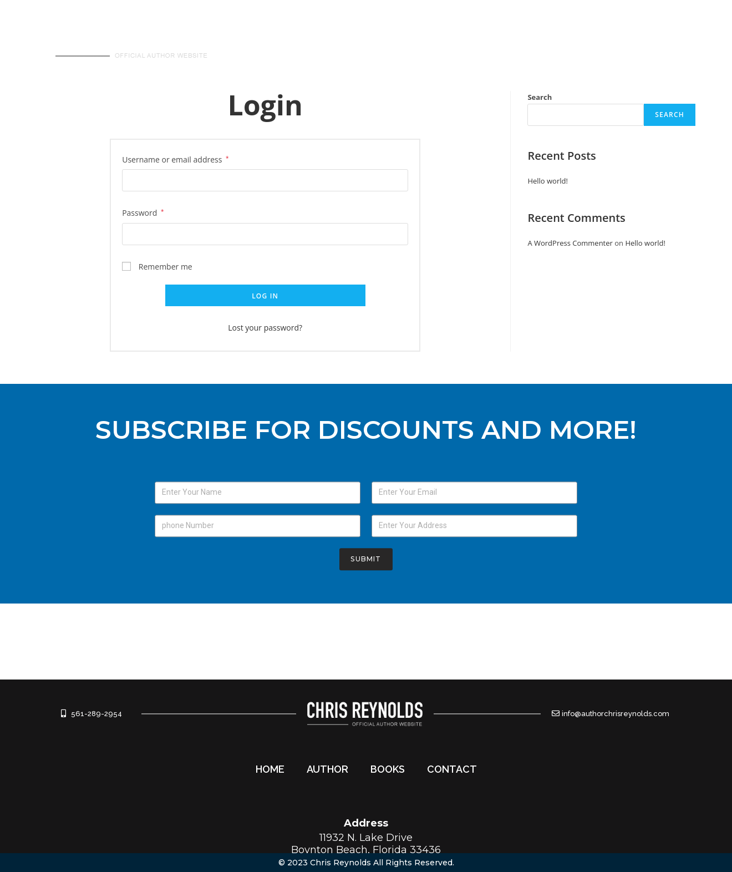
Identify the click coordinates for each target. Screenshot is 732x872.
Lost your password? (265, 327)
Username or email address (175, 159)
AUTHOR (508, 42)
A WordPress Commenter (570, 243)
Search (539, 97)
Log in (265, 296)
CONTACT (639, 42)
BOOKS (572, 42)
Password (143, 212)
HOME (445, 42)
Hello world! (547, 181)
